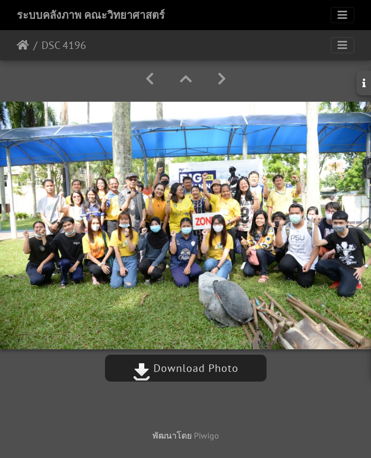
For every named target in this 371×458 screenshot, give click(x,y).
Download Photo (186, 368)
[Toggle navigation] (342, 15)
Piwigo (206, 435)
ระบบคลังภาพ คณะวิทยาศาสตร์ (91, 15)
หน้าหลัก (23, 45)
